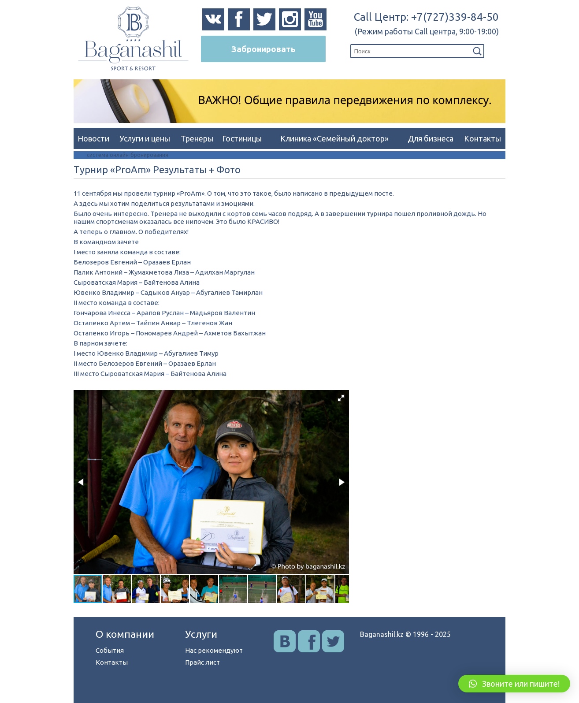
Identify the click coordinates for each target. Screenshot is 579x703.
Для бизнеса (430, 138)
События (110, 650)
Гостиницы (242, 138)
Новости (93, 138)
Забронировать (263, 49)
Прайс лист (202, 662)
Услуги (201, 634)
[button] (341, 398)
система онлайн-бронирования (127, 155)
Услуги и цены (144, 138)
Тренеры (197, 138)
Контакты (482, 138)
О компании (125, 634)
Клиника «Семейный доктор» (334, 138)
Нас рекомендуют (214, 650)
